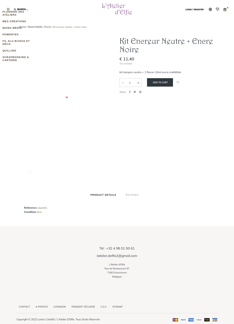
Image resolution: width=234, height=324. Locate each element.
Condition (30, 212)
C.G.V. (104, 306)
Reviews (132, 194)
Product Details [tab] (103, 194)
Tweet (135, 92)
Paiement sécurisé (83, 306)
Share (130, 92)
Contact (24, 306)
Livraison (59, 306)
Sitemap (117, 306)
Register (199, 9)
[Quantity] (130, 82)
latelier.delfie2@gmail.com (117, 255)
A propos (42, 306)
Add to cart (160, 82)
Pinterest (140, 92)
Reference (30, 207)
